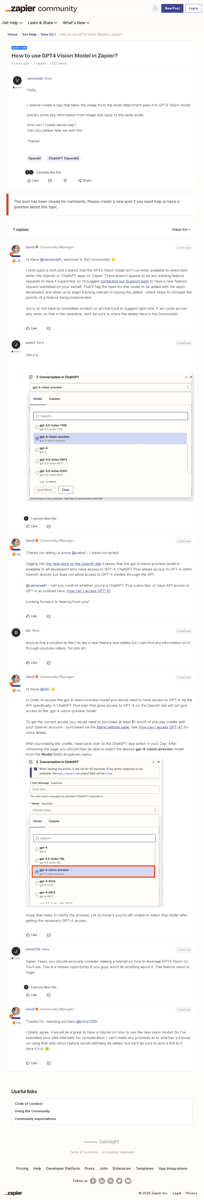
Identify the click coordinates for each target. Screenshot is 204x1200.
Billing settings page (113, 727)
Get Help (12, 22)
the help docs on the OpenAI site (73, 564)
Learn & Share (43, 22)
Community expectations (35, 1119)
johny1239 (33, 949)
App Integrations (173, 1168)
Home (13, 34)
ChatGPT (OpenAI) (64, 158)
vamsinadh (35, 78)
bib (28, 630)
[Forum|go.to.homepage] (42, 8)
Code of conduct (28, 1104)
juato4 (30, 342)
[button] (172, 8)
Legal (177, 1193)
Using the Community (32, 1111)
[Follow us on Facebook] (93, 1181)
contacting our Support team (124, 281)
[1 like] (40, 518)
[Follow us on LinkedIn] (101, 1181)
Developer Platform (63, 1168)
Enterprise (122, 1168)
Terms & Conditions (84, 1152)
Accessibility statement (118, 1152)
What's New (77, 22)
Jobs (104, 1168)
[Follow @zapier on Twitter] (119, 1181)
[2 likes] (43, 172)
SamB (30, 247)
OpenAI (34, 158)
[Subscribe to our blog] (110, 1181)
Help (37, 1168)
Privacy (191, 1193)
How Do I (48, 34)
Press (90, 1168)
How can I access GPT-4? (89, 591)
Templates (145, 1168)
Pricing (22, 1168)
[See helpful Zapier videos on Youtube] (128, 1181)
